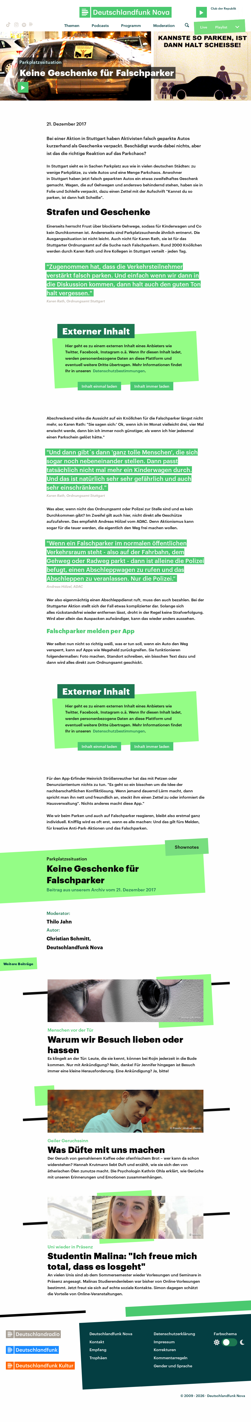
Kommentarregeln (171, 1357)
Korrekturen (165, 1349)
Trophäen (98, 1357)
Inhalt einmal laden (99, 386)
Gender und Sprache (173, 1365)
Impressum (164, 1341)
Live (203, 27)
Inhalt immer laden (151, 386)
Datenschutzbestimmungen (119, 370)
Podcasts (100, 25)
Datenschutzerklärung (174, 1333)
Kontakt (96, 1341)
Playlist (221, 27)
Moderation (164, 25)
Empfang (97, 1349)
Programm (131, 25)
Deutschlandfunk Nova (110, 1333)
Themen (71, 25)
